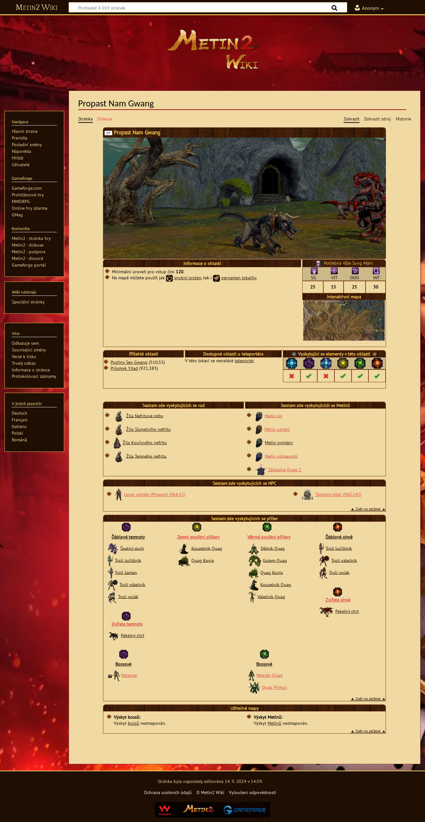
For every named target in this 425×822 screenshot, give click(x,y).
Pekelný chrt (132, 635)
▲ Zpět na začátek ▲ (368, 508)
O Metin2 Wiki (210, 792)
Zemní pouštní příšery (198, 537)
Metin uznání (277, 429)
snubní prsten (187, 278)
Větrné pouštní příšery (269, 537)
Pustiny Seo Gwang (129, 362)
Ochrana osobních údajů (168, 792)
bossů (133, 723)
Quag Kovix (202, 560)
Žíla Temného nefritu (146, 456)
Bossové (123, 664)
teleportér (244, 360)
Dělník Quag (273, 548)
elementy (334, 354)
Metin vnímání (279, 442)
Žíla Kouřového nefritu (145, 442)
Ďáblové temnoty (128, 537)
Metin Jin (273, 415)
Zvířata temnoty (127, 624)
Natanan (129, 675)
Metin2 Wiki (37, 7)
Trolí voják (128, 596)
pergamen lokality (238, 278)
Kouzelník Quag (206, 548)
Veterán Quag (269, 675)
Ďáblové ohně (339, 537)
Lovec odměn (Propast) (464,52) (154, 494)
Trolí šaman (126, 572)
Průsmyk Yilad (124, 368)
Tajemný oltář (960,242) (338, 494)
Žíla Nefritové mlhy (144, 415)
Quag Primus (274, 687)
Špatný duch (132, 548)
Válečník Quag (271, 596)
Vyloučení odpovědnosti (252, 792)
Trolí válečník (132, 584)
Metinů (274, 723)
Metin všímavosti (281, 456)
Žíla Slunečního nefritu (148, 429)
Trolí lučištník (128, 560)
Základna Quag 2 (284, 469)
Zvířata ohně (338, 600)
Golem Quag (275, 560)
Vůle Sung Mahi (358, 263)
